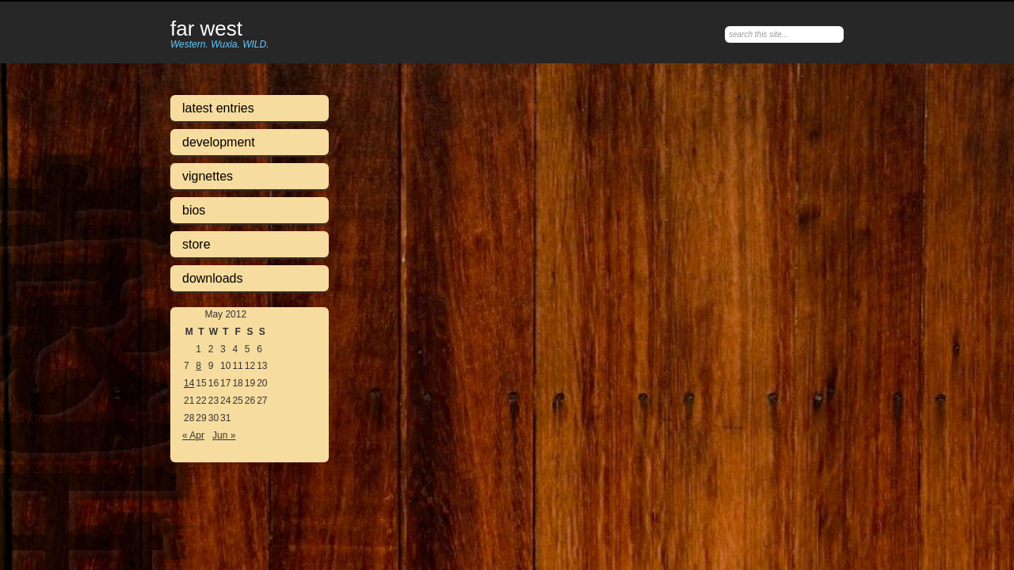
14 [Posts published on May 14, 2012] (189, 383)
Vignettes (207, 176)
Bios (193, 210)
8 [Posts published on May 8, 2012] (198, 365)
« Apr (193, 435)
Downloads (212, 278)
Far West (206, 29)
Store (196, 244)
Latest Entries (218, 108)
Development (218, 142)
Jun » (223, 435)
